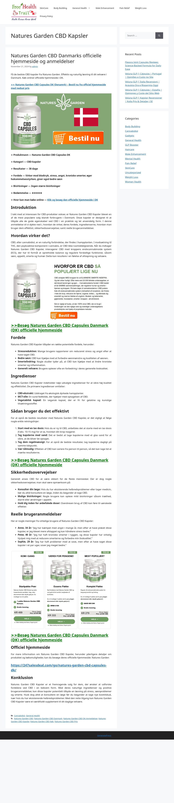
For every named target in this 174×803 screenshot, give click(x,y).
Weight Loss (141, 8)
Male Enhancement (105, 8)
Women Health (133, 181)
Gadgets (129, 135)
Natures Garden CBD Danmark (48, 718)
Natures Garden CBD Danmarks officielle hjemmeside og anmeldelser (56, 58)
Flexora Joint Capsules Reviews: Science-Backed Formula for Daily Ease (143, 66)
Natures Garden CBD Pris (66, 721)
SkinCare (44, 8)
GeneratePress (104, 735)
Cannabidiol (19, 715)
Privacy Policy (46, 16)
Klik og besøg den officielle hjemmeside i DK (72, 199)
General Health (82, 8)
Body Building (60, 8)
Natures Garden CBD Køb (42, 721)
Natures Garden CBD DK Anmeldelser (80, 718)
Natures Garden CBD (23, 718)
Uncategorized (133, 172)
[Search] (159, 35)
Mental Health (132, 158)
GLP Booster (132, 144)
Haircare (129, 149)
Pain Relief (124, 8)
